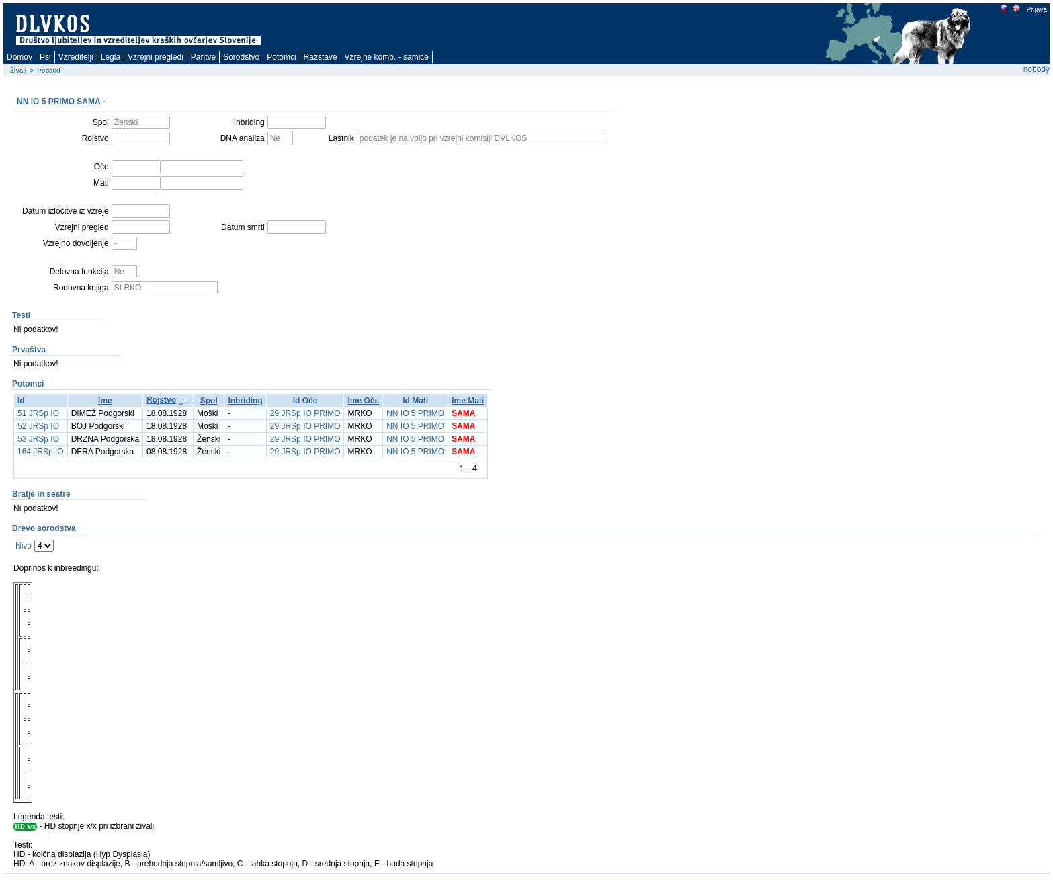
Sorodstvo (241, 57)
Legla (110, 57)
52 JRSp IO (38, 426)
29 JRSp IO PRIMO (305, 413)
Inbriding (245, 400)
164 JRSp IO (40, 451)
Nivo (23, 546)
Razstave (320, 57)
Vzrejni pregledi (155, 57)
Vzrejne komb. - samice (387, 57)
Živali (18, 70)
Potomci (281, 57)
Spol (209, 400)
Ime (105, 400)
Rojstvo (161, 400)
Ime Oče (363, 400)
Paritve (203, 57)
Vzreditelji (75, 57)
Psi (45, 57)
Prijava (1036, 9)
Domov (19, 57)
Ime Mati (468, 400)
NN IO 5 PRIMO (415, 413)
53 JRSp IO (38, 439)
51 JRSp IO (38, 413)
